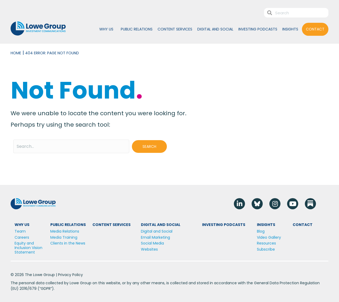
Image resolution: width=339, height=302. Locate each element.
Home (16, 53)
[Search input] (71, 146)
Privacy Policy (70, 274)
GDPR (46, 288)
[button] (149, 146)
